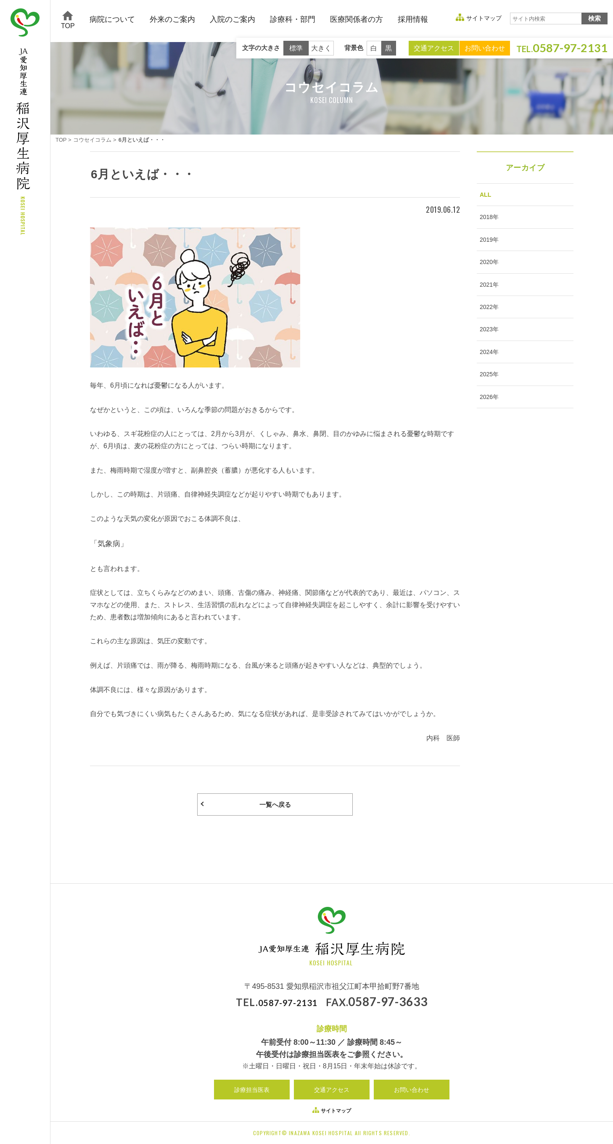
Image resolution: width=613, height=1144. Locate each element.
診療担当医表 (252, 1091)
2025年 (487, 395)
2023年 (487, 345)
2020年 (487, 270)
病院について (112, 19)
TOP (68, 20)
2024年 (487, 370)
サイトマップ (484, 18)
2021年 (487, 296)
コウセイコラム (92, 140)
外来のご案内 (172, 19)
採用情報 (413, 19)
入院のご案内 (232, 19)
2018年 (487, 220)
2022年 (487, 320)
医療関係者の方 (356, 19)
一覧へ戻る (275, 805)
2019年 (487, 246)
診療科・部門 (292, 19)
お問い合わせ (485, 48)
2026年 (487, 420)
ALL (483, 196)
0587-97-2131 (287, 1003)
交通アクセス (434, 48)
